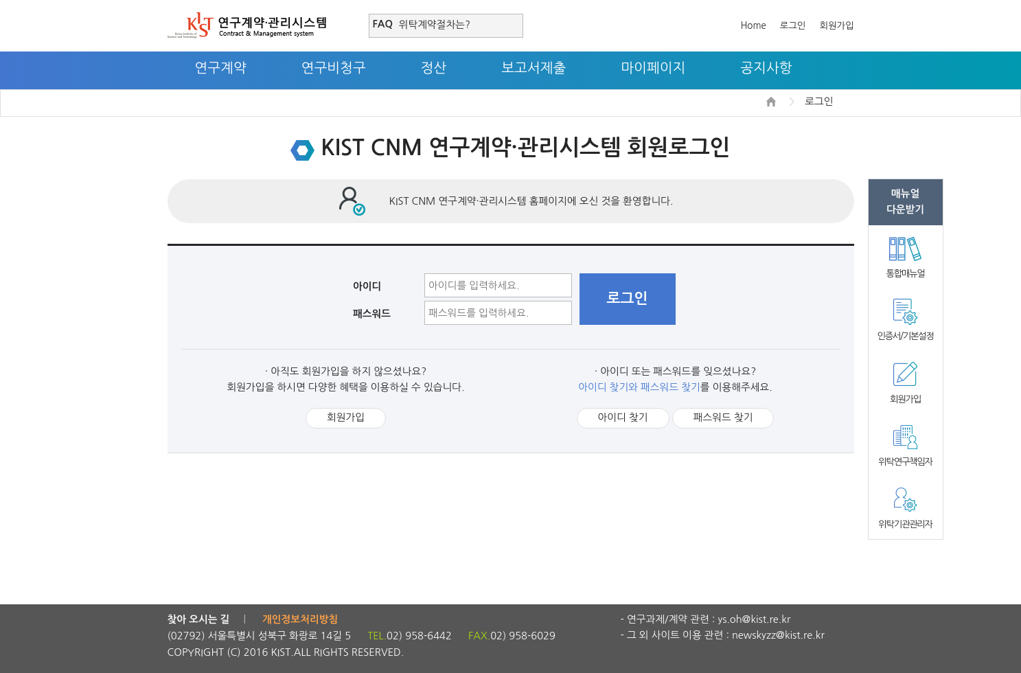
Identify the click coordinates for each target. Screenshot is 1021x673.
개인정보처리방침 (300, 619)
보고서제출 (533, 68)
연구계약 (220, 68)
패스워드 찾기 (723, 417)
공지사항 (766, 68)
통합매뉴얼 (905, 273)
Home (753, 25)
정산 (434, 68)
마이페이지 (653, 68)
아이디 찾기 (623, 417)
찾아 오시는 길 (199, 619)
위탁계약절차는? (434, 24)
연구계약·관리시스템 (247, 25)
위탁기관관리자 (905, 524)
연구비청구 (333, 68)
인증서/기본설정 (905, 336)
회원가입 (836, 25)
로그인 (793, 25)
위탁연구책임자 (905, 461)
